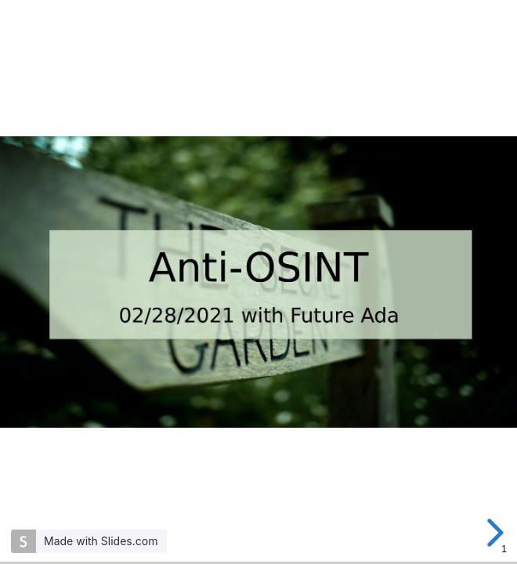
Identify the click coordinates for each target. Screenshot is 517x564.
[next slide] (493, 533)
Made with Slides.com (100, 541)
